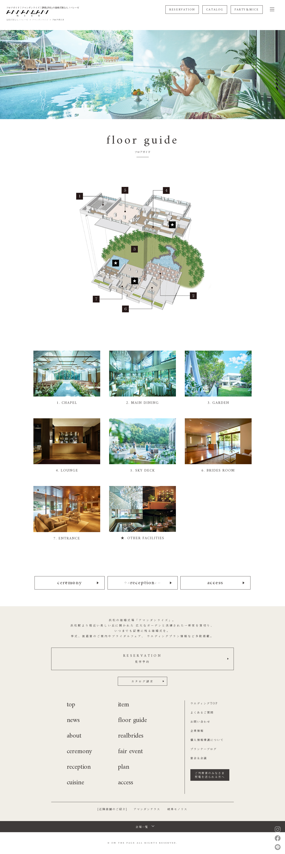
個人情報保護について (207, 740)
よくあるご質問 (202, 712)
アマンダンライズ (40, 19)
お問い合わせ (200, 721)
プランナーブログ (203, 749)
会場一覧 (142, 827)
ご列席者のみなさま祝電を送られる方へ (210, 775)
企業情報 (197, 730)
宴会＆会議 (198, 758)
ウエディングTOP (204, 703)
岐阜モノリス (177, 809)
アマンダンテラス (147, 809)
